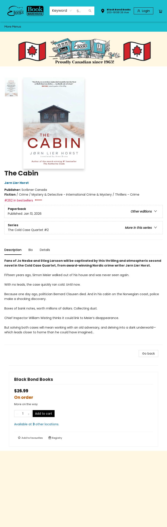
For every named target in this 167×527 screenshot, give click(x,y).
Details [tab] (45, 250)
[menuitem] (8, 27)
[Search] (90, 11)
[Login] (143, 10)
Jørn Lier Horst (17, 183)
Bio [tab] (30, 250)
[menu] (83, 27)
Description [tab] (13, 250)
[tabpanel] (83, 301)
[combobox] (62, 11)
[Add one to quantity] (28, 413)
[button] (116, 11)
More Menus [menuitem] (137, 26)
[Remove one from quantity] (17, 413)
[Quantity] (23, 413)
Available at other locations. (36, 424)
